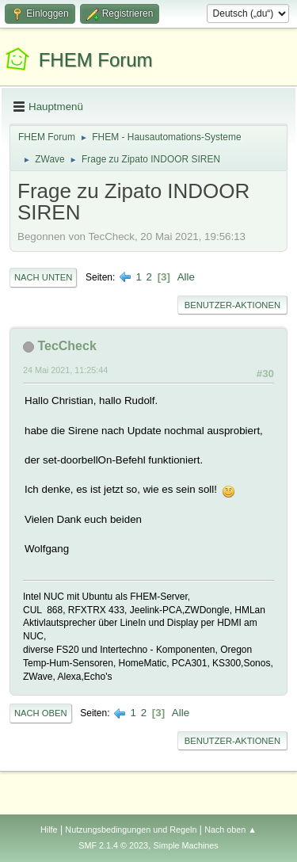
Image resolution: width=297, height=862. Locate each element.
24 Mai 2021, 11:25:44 (65, 370)
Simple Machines (186, 845)
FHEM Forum (96, 60)
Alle (186, 277)
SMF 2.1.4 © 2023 (113, 845)
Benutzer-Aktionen (232, 305)
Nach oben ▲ (230, 829)
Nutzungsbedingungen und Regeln (130, 829)
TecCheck (66, 346)
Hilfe (49, 829)
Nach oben (40, 713)
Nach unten (43, 277)
